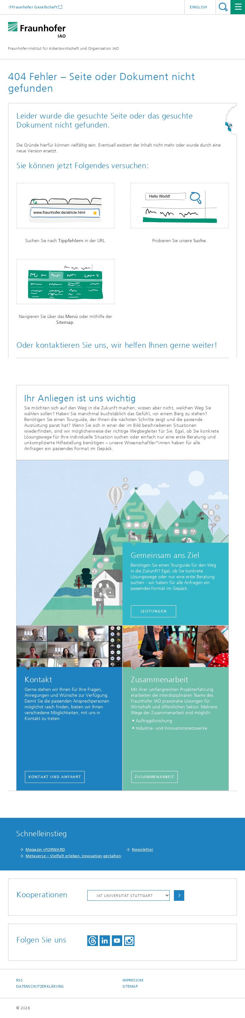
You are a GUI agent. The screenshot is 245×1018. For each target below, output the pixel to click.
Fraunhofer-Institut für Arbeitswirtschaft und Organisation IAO (63, 48)
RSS (19, 980)
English (199, 7)
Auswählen (179, 895)
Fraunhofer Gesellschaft (35, 7)
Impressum (132, 980)
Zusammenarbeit (154, 777)
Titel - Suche (223, 7)
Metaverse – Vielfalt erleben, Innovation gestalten (73, 856)
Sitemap (130, 986)
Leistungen (154, 611)
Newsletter (142, 849)
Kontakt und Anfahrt (54, 777)
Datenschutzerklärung (40, 986)
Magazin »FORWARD (45, 849)
